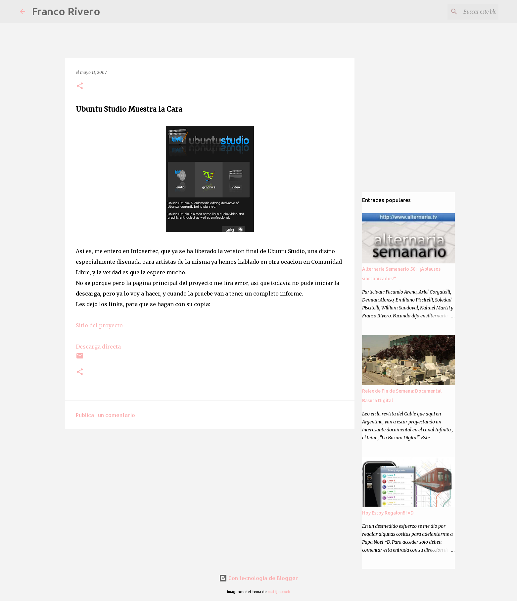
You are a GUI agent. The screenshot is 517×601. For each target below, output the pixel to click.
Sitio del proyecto (99, 325)
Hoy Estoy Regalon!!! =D (388, 513)
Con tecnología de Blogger (258, 577)
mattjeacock (279, 591)
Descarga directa (98, 346)
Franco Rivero (66, 11)
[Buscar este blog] (463, 12)
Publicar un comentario (105, 414)
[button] (80, 86)
